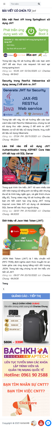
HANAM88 (25, 423)
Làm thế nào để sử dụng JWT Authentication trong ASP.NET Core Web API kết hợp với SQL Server (26, 150)
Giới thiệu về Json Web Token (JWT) (22, 220)
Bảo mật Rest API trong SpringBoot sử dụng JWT (26, 21)
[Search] (23, 4)
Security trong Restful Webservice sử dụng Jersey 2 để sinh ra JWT (26, 82)
